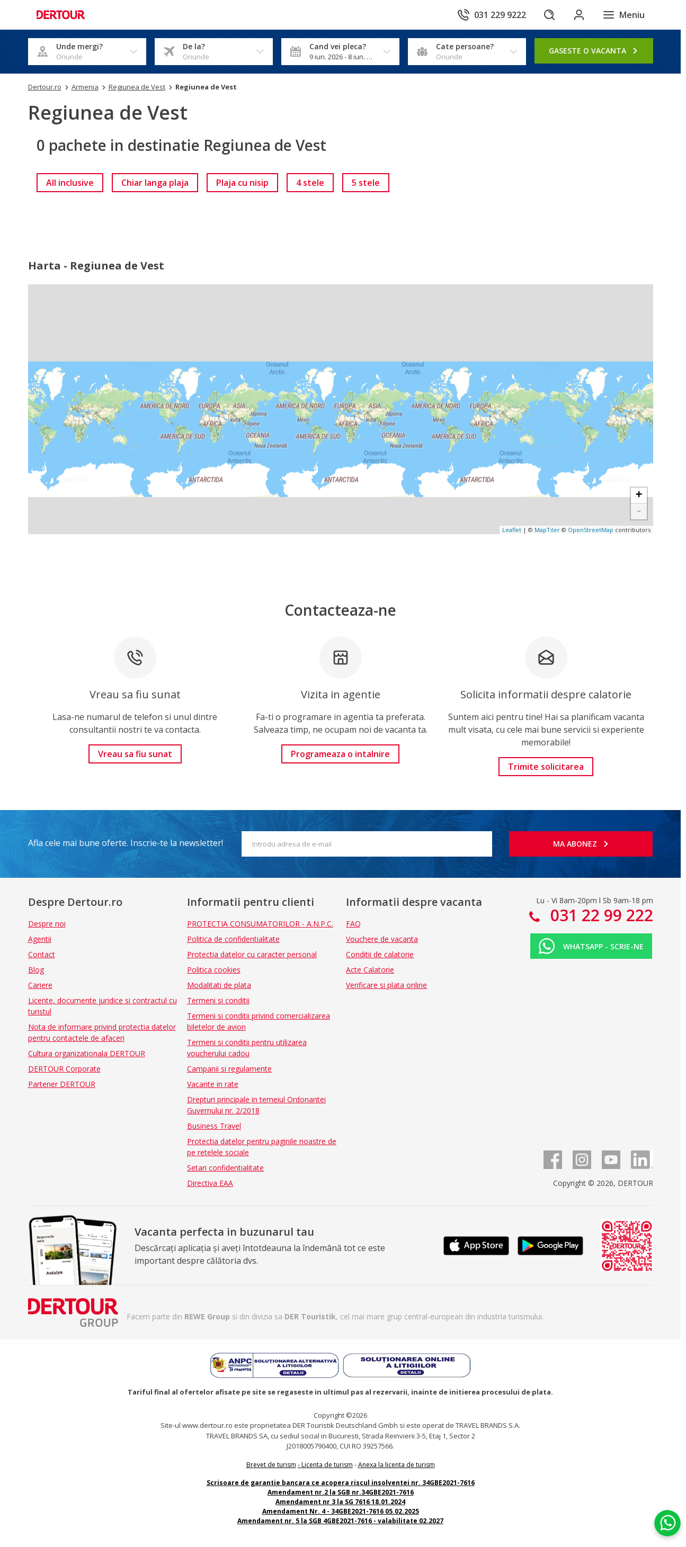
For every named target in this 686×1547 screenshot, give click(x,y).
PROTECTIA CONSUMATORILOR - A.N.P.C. (260, 924)
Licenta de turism (327, 1464)
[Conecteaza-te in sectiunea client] (579, 14)
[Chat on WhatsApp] (667, 1523)
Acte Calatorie (370, 970)
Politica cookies (213, 970)
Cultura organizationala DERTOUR (86, 1053)
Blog (36, 970)
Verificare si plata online (386, 985)
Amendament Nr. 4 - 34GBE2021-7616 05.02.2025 (340, 1511)
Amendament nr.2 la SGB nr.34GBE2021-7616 (341, 1492)
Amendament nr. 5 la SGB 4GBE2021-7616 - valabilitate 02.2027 (340, 1520)
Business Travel (214, 1126)
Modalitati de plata (219, 985)
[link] (70, 182)
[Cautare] (549, 14)
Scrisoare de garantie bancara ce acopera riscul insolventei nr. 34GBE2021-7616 (341, 1482)
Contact (41, 954)
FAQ (353, 924)
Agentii (39, 939)
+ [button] (638, 495)
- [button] (638, 511)
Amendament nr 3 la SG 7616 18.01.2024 (340, 1501)
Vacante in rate (212, 1084)
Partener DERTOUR (61, 1084)
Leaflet (511, 530)
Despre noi (47, 924)
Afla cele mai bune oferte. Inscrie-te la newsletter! (125, 843)
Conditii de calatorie (380, 954)
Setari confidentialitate (225, 1168)
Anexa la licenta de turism (396, 1464)
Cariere (40, 985)
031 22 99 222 (599, 915)
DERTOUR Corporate (64, 1069)
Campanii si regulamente (229, 1069)
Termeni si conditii (218, 1000)
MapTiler (547, 530)
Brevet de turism (271, 1464)
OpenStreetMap (590, 530)
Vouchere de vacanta (382, 939)
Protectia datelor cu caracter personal (252, 954)
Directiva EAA (210, 1183)
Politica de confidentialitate (233, 939)
